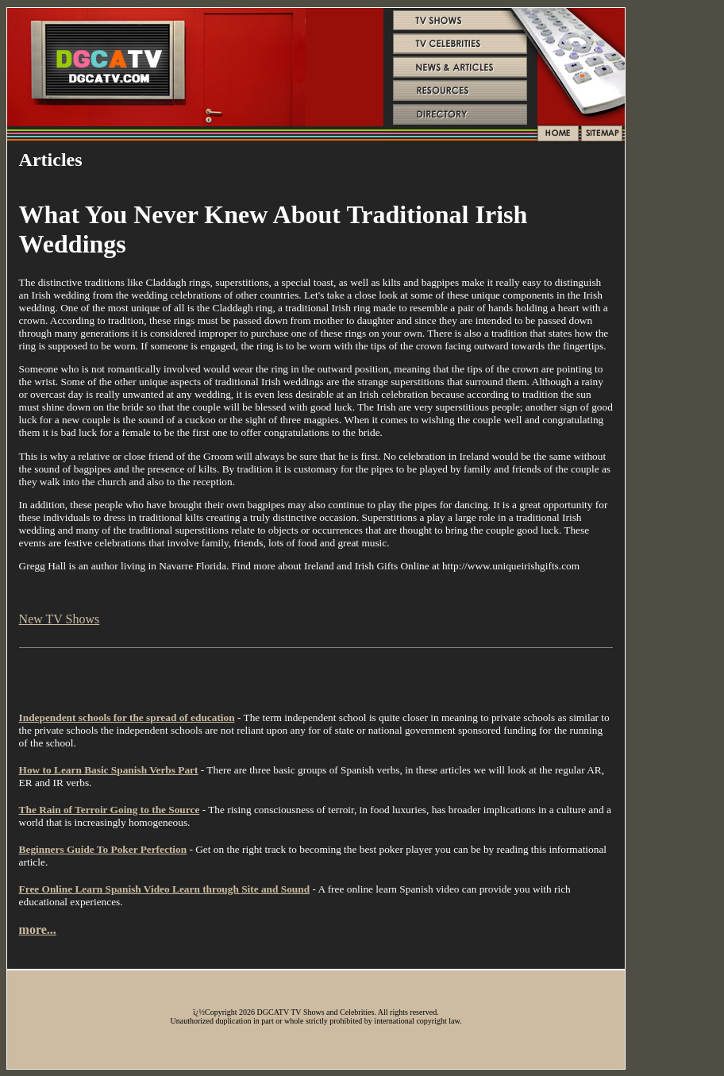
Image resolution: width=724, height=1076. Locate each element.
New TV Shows (59, 619)
